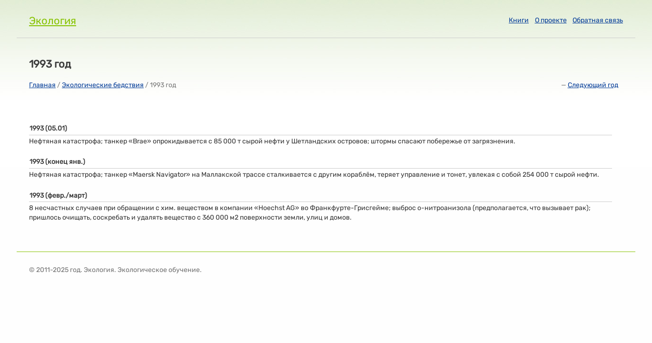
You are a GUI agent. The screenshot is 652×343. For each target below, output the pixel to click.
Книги (519, 20)
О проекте (551, 20)
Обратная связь (598, 20)
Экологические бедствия (103, 85)
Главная (42, 85)
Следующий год (593, 85)
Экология (52, 20)
